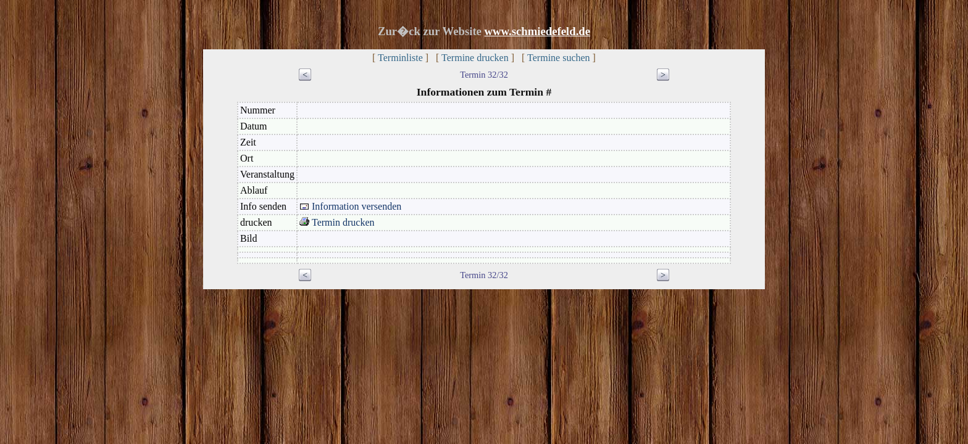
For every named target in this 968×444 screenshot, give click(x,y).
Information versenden (350, 206)
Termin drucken (337, 222)
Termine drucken (475, 57)
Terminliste (400, 57)
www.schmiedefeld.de (537, 31)
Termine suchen (558, 57)
